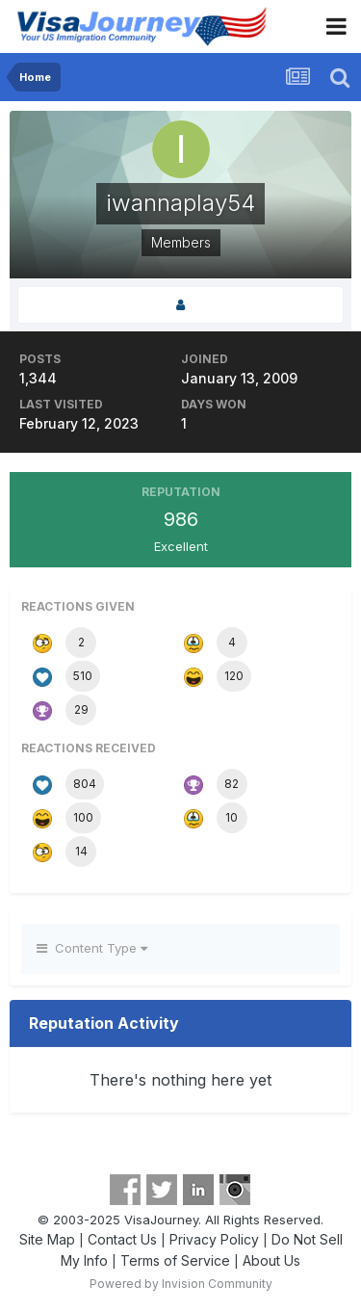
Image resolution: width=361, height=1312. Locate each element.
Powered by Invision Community (181, 1283)
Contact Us (122, 1239)
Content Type (92, 948)
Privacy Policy (214, 1239)
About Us (271, 1260)
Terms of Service (175, 1260)
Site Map (47, 1239)
